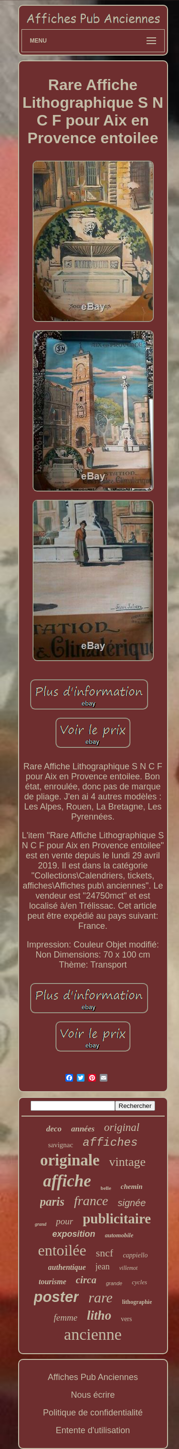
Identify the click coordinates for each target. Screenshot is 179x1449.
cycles (139, 1282)
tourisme (52, 1282)
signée (132, 1203)
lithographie (137, 1302)
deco (54, 1128)
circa (86, 1280)
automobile (119, 1235)
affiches (110, 1142)
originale (70, 1160)
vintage (127, 1162)
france (91, 1200)
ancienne (93, 1334)
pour (64, 1221)
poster (56, 1297)
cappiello (135, 1255)
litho (99, 1315)
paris (52, 1201)
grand (40, 1224)
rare (100, 1297)
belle (106, 1188)
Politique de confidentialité (93, 1412)
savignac (60, 1145)
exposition (74, 1234)
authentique (67, 1267)
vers (126, 1319)
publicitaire (117, 1218)
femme (66, 1317)
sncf (105, 1253)
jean (102, 1266)
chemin (132, 1186)
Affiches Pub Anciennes (93, 1377)
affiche (67, 1181)
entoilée (62, 1250)
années (83, 1128)
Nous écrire (93, 1395)
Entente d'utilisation (93, 1430)
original (121, 1127)
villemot (128, 1268)
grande (114, 1283)
